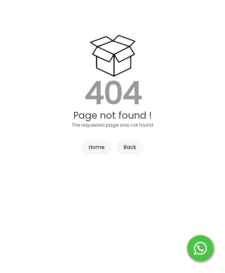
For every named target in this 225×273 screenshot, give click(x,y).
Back (130, 147)
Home (97, 147)
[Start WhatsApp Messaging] (200, 247)
